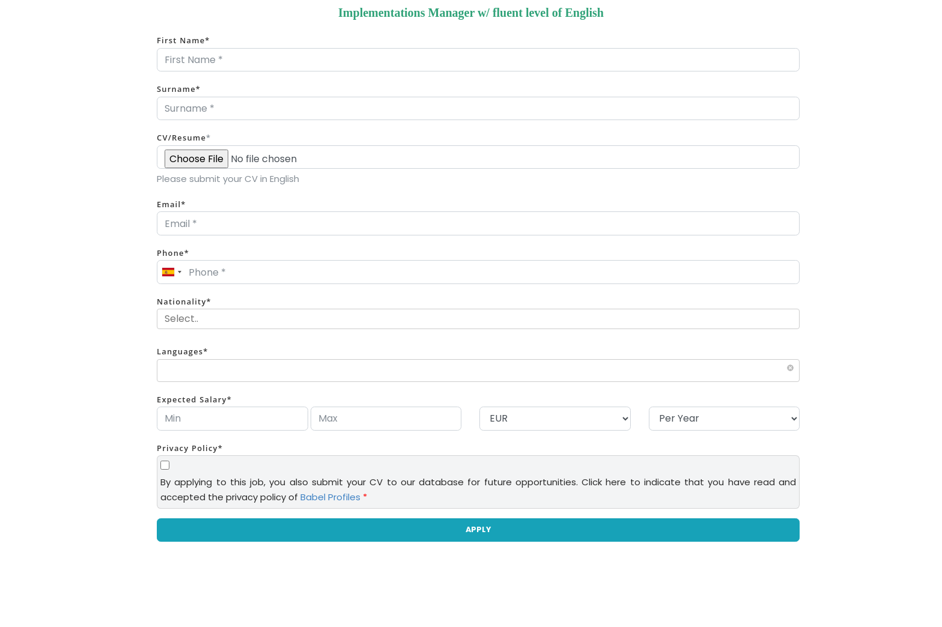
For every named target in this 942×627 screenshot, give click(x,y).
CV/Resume (184, 137)
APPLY (478, 529)
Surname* (179, 88)
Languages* (182, 351)
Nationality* (184, 301)
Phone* (173, 252)
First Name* (183, 40)
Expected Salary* (194, 399)
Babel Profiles (330, 497)
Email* (171, 204)
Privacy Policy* (190, 448)
